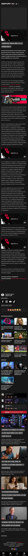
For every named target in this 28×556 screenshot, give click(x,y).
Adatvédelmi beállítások (9, 545)
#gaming (6, 305)
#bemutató (3, 305)
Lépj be (7, 412)
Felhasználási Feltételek (14, 546)
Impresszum (6, 543)
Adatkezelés (20, 543)
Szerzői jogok (13, 543)
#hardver (10, 305)
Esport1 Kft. (19, 542)
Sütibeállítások (19, 545)
